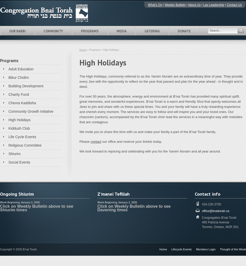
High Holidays (19, 120)
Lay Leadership (213, 5)
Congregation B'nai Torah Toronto (51, 13)
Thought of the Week (233, 249)
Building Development (25, 86)
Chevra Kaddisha (22, 103)
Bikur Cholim (18, 77)
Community (53, 31)
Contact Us (234, 5)
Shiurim (14, 154)
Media (122, 31)
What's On (155, 5)
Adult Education (21, 69)
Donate (184, 31)
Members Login (206, 249)
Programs (90, 31)
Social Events (19, 162)
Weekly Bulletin (175, 5)
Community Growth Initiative (30, 111)
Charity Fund (18, 94)
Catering (152, 31)
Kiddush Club (19, 128)
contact (95, 142)
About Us (194, 5)
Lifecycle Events (181, 249)
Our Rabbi (17, 31)
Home (82, 50)
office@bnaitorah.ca (215, 211)
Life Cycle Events (22, 137)
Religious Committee (25, 145)
